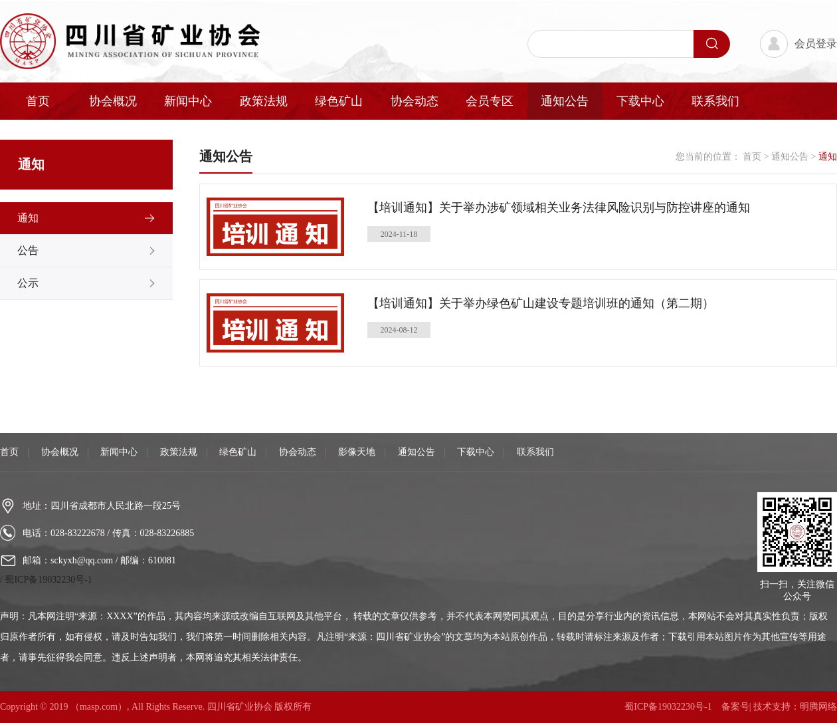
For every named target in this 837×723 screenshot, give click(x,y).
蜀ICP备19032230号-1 (48, 580)
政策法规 (264, 101)
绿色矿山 (339, 101)
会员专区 (489, 101)
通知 (28, 217)
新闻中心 (188, 101)
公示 (28, 283)
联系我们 (715, 101)
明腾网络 (818, 707)
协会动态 (414, 101)
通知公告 (565, 101)
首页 (38, 101)
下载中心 (640, 101)
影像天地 (356, 452)
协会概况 (113, 101)
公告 (28, 250)
